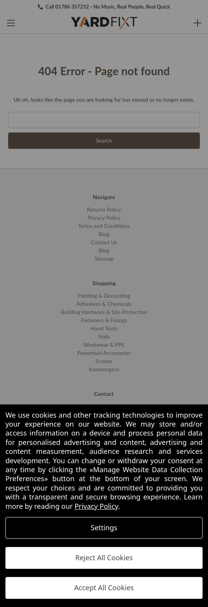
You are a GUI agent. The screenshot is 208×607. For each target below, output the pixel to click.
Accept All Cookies (104, 587)
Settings (104, 527)
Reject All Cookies (104, 557)
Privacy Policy (96, 506)
